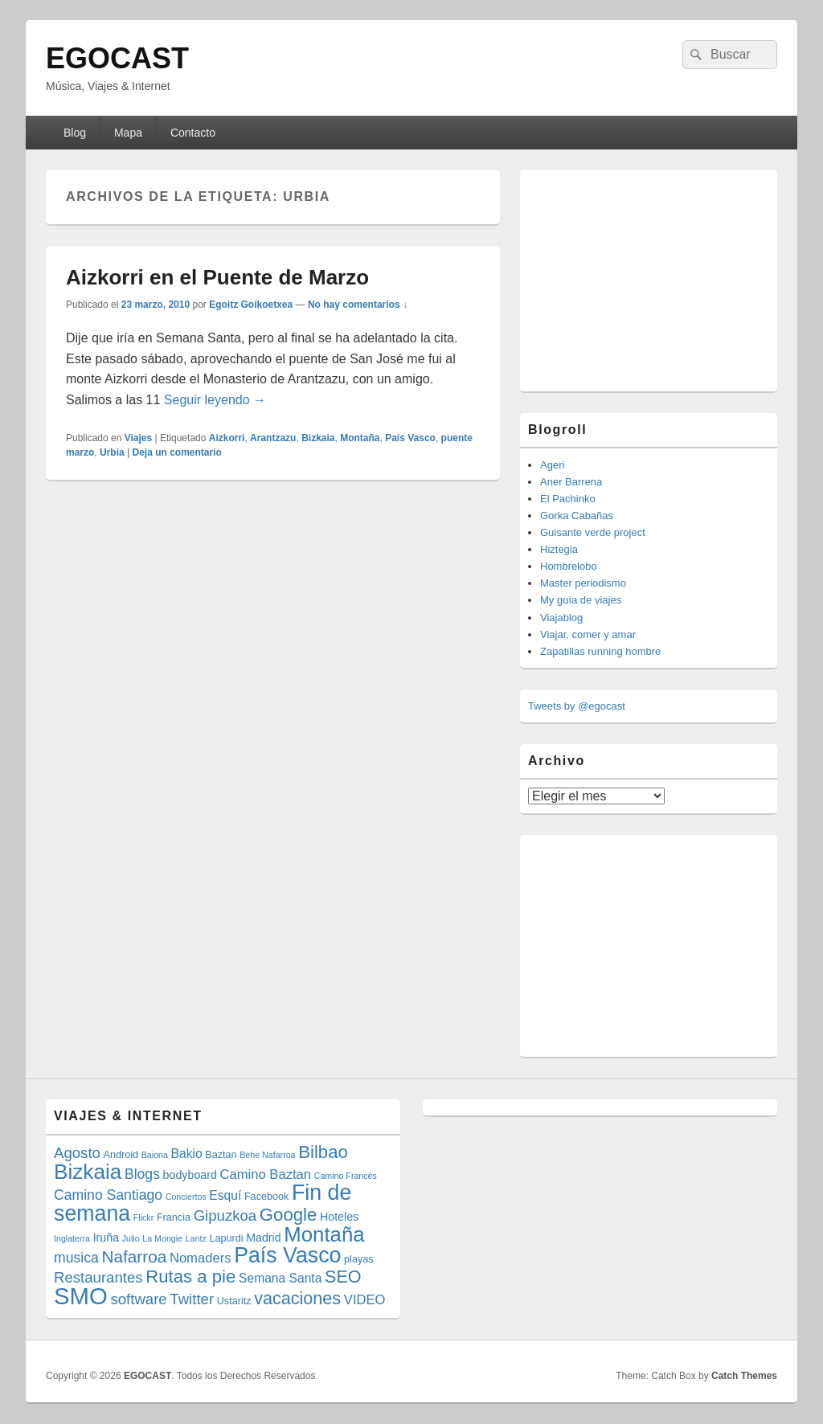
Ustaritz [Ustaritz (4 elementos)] (234, 1301)
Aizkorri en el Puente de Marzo (217, 277)
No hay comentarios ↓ (357, 304)
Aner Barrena (571, 482)
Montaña (359, 438)
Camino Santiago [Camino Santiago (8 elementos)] (108, 1195)
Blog (74, 132)
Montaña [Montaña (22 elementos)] (324, 1234)
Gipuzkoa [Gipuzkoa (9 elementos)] (225, 1215)
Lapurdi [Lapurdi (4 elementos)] (226, 1238)
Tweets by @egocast (576, 706)
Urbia (112, 452)
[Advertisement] (648, 278)
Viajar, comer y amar (588, 634)
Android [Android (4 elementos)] (121, 1154)
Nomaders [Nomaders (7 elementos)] (200, 1258)
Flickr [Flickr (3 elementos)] (143, 1217)
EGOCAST (117, 58)
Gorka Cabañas (576, 515)
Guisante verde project (592, 532)
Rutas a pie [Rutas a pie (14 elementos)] (190, 1276)
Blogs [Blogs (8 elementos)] (142, 1174)
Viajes (138, 438)
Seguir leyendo (215, 400)
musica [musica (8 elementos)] (76, 1258)
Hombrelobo (568, 566)
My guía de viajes (580, 600)
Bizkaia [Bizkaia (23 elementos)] (87, 1172)
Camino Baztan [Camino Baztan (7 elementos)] (266, 1174)
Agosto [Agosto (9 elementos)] (77, 1152)
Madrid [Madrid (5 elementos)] (263, 1237)
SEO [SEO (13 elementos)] (343, 1276)
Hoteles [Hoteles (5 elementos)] (339, 1216)
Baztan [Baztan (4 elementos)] (220, 1154)
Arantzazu (273, 438)
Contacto (192, 132)
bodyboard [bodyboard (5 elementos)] (190, 1174)
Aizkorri (227, 438)
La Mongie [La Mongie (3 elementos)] (162, 1238)
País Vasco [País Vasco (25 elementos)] (287, 1255)
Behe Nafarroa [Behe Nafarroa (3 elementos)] (267, 1155)
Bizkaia (317, 438)
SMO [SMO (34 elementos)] (81, 1296)
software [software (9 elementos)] (138, 1299)
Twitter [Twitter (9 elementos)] (192, 1299)
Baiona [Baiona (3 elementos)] (154, 1155)
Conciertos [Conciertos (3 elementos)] (186, 1196)
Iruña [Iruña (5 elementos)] (106, 1237)
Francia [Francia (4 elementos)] (173, 1217)
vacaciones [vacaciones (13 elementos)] (297, 1298)
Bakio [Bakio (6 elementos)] (187, 1153)
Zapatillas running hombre (600, 651)
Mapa (128, 132)
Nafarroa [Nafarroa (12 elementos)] (133, 1256)
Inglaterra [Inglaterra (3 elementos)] (72, 1238)
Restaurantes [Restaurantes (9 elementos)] (98, 1277)
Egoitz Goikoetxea (251, 304)
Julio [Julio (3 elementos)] (131, 1238)
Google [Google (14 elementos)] (288, 1215)
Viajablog (561, 618)
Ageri (552, 465)
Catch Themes (744, 1375)
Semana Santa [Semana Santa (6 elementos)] (280, 1278)
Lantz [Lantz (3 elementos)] (196, 1238)
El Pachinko (568, 499)
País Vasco (410, 438)
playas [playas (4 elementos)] (359, 1259)
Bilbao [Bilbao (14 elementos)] (323, 1152)
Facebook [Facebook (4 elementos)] (266, 1196)
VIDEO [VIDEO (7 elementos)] (365, 1299)
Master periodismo (583, 583)
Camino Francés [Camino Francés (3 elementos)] (345, 1176)
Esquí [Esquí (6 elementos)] (225, 1195)
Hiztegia (559, 549)
